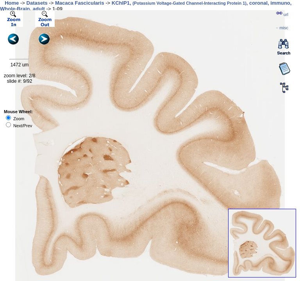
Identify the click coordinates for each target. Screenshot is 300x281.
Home (12, 3)
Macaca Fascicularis (79, 3)
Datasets (37, 3)
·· (282, 27)
